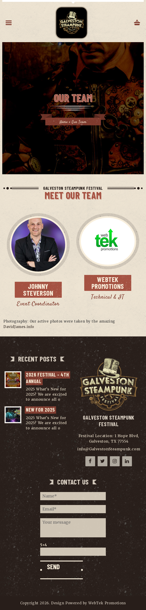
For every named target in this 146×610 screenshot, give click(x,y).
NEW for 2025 (40, 410)
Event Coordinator (38, 304)
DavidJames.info (18, 327)
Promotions (111, 282)
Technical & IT (107, 297)
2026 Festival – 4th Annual (48, 378)
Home (63, 122)
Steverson (42, 289)
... (63, 399)
